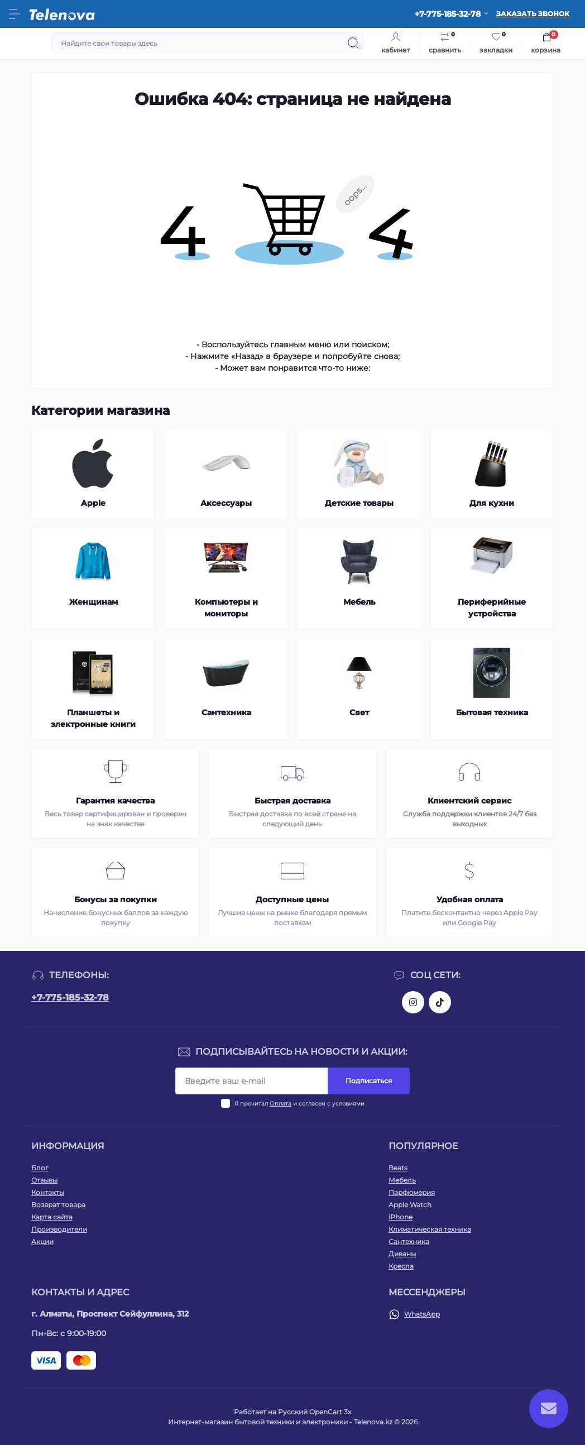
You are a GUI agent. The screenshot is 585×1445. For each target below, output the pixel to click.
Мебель (402, 1180)
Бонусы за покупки (115, 899)
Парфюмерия (412, 1192)
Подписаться (369, 1080)
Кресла (401, 1266)
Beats (398, 1168)
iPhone (401, 1217)
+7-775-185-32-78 (70, 997)
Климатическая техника (430, 1229)
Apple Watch (410, 1204)
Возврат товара (58, 1204)
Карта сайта (52, 1217)
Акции (42, 1241)
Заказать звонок (532, 13)
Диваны (402, 1254)
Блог (40, 1168)
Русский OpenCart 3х (314, 1412)
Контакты (47, 1192)
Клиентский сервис (469, 801)
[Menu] (14, 14)
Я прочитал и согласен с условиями (299, 1103)
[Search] (353, 43)
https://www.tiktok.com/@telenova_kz (440, 1002)
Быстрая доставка (292, 801)
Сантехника (409, 1241)
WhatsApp (422, 1314)
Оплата (280, 1103)
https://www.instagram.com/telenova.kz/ (413, 1002)
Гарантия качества (115, 801)
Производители (59, 1229)
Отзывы (44, 1180)
